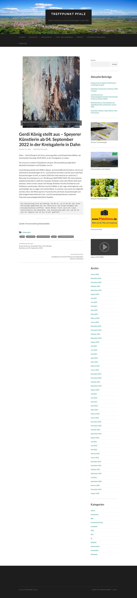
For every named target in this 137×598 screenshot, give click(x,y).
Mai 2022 (94, 449)
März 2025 (94, 314)
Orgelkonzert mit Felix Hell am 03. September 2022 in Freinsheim (67, 246)
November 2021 (96, 465)
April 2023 (94, 406)
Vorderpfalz (94, 550)
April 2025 (94, 310)
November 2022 (96, 425)
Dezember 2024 (96, 326)
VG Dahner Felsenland (66, 236)
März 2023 (94, 409)
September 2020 (96, 481)
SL (91, 538)
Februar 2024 (95, 366)
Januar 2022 (95, 457)
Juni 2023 (94, 398)
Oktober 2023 (95, 382)
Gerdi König (31, 236)
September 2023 (96, 386)
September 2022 (96, 433)
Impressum (23, 43)
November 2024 (96, 330)
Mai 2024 (94, 354)
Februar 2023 (95, 413)
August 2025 (95, 294)
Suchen (93, 60)
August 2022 (95, 437)
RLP (92, 534)
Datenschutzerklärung (96, 37)
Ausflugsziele (46, 37)
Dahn (22, 236)
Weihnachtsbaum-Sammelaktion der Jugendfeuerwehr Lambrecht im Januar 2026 (103, 105)
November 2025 (96, 282)
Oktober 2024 (95, 334)
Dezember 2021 (96, 461)
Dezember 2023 (96, 374)
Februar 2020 (95, 485)
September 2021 (96, 473)
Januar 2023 (95, 417)
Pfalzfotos (33, 37)
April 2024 (94, 358)
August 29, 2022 (25, 149)
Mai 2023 (94, 402)
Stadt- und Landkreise (64, 37)
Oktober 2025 (95, 286)
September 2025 (96, 290)
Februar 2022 (95, 453)
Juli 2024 (94, 346)
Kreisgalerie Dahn (43, 236)
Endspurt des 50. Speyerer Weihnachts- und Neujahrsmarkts (104, 84)
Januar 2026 (95, 274)
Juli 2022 (94, 441)
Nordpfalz (94, 526)
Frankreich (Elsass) (97, 522)
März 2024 (94, 362)
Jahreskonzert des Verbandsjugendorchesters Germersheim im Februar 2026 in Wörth (104, 97)
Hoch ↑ (115, 589)
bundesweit (94, 514)
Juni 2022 (94, 445)
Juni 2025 (94, 302)
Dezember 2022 (96, 421)
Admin (93, 510)
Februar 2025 (95, 318)
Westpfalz (94, 554)
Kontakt (80, 37)
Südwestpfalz (26, 232)
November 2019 (96, 489)
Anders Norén (105, 589)
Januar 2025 (95, 322)
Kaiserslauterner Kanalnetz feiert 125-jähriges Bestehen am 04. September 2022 (35, 246)
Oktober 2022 (95, 429)
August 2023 (95, 390)
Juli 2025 (94, 298)
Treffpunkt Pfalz (68, 14)
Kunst (54, 236)
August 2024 (95, 342)
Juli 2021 (94, 477)
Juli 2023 (94, 394)
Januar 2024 (95, 370)
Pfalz (92, 530)
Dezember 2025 (96, 278)
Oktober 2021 (95, 469)
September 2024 (96, 338)
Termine (22, 37)
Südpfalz (93, 542)
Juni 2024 (94, 350)
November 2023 (96, 378)
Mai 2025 (94, 306)
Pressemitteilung (40, 149)
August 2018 (95, 493)
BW (92, 518)
